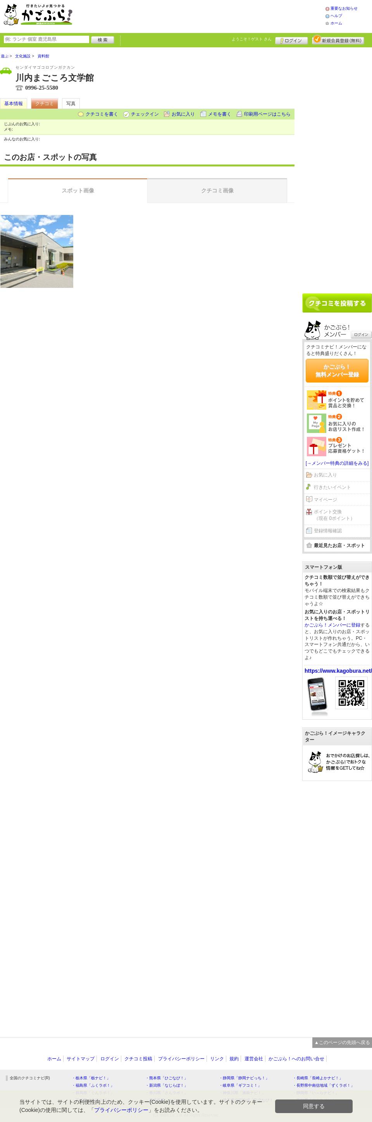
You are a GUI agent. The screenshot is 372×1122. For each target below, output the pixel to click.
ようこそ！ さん (252, 39)
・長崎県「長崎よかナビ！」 (318, 1078)
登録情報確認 (328, 530)
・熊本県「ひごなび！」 (166, 1078)
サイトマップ (81, 1058)
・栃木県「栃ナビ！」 (91, 1078)
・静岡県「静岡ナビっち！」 (244, 1078)
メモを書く (219, 114)
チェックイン (145, 114)
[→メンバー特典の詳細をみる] (337, 463)
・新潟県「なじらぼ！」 (166, 1085)
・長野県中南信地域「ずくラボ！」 (324, 1085)
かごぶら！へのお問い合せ (296, 1058)
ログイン (291, 40)
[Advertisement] (207, 15)
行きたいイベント (332, 487)
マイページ (325, 499)
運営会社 (254, 1058)
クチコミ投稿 (138, 1058)
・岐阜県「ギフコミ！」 (240, 1085)
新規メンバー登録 (338, 40)
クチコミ (44, 103)
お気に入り (183, 114)
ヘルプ (336, 16)
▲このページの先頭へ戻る (342, 1042)
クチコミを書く (102, 114)
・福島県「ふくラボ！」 (93, 1085)
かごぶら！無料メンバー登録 (337, 370)
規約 (234, 1058)
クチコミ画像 (217, 190)
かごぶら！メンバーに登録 (332, 625)
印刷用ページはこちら (267, 114)
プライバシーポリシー (181, 1058)
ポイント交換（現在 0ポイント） (334, 515)
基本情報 (13, 103)
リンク (217, 1058)
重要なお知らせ (344, 8)
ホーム (336, 23)
